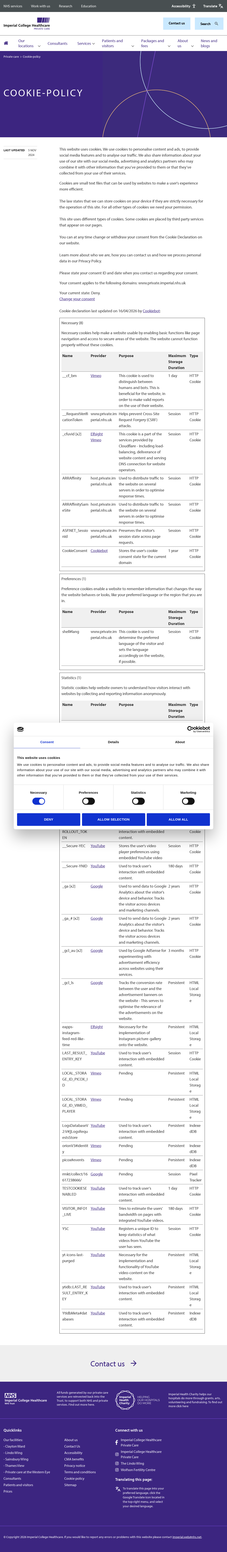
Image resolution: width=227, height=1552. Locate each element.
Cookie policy (74, 1478)
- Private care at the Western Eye (27, 1472)
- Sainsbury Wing (16, 1459)
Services (84, 43)
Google (97, 886)
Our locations (25, 43)
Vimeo (96, 375)
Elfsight (97, 433)
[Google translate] (213, 6)
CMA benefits (74, 1459)
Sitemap (70, 1485)
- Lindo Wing (13, 1452)
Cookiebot (151, 310)
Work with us (40, 6)
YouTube (98, 845)
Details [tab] (113, 742)
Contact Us (72, 1446)
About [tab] (180, 742)
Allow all (178, 819)
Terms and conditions (80, 1472)
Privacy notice (74, 1465)
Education (88, 6)
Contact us (177, 23)
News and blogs (209, 43)
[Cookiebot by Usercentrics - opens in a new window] (190, 729)
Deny (48, 819)
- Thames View (14, 1465)
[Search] (215, 23)
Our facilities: (13, 1440)
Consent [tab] (47, 742)
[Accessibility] (184, 6)
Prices (8, 1491)
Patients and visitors (112, 43)
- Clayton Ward (14, 1446)
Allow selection (114, 819)
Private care (11, 57)
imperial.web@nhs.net (187, 1537)
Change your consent (77, 298)
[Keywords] (206, 24)
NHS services (13, 6)
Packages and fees (152, 43)
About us (183, 43)
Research (65, 6)
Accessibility (73, 1452)
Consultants (57, 43)
